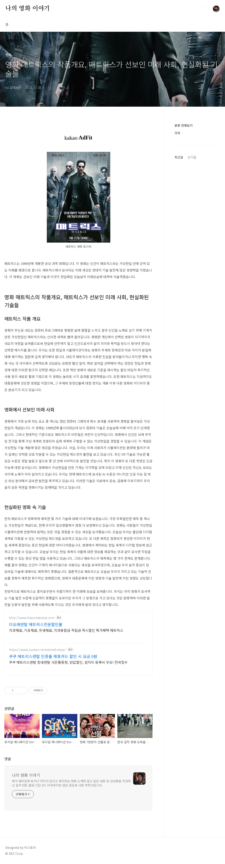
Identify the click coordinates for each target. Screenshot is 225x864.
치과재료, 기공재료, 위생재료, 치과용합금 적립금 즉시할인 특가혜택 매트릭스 (66, 630)
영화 (177, 133)
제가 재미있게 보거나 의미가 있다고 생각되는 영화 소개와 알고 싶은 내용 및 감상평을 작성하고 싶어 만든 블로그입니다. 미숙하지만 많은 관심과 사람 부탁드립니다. (71, 783)
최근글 (178, 157)
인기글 (192, 157)
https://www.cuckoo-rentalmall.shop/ (37, 650)
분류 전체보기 (183, 125)
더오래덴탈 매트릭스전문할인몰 (35, 624)
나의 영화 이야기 (27, 9)
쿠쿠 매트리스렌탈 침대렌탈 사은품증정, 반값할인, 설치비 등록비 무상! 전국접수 (68, 662)
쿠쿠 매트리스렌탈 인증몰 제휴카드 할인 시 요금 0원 (53, 656)
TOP (216, 849)
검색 (206, 9)
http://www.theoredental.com (31, 618)
